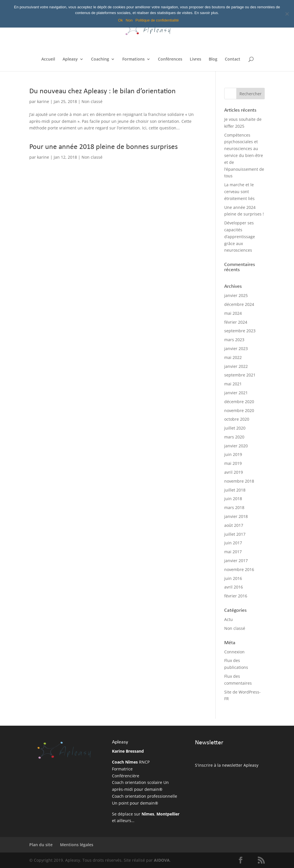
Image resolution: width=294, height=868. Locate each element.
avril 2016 (233, 587)
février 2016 (235, 596)
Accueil (48, 59)
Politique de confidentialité (157, 20)
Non (129, 20)
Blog (213, 59)
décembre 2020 (239, 401)
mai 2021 (233, 384)
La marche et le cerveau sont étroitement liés (239, 191)
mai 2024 (233, 313)
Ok (120, 20)
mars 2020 (234, 437)
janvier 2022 (236, 366)
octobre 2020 (236, 419)
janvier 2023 (236, 348)
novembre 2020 (239, 410)
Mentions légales (76, 844)
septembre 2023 (240, 330)
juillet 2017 (234, 534)
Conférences (170, 59)
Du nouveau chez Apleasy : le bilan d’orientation (102, 91)
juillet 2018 (234, 490)
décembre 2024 (239, 304)
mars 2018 (234, 507)
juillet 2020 (234, 428)
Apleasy (70, 59)
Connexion (234, 652)
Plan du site (41, 844)
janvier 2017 (236, 560)
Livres (195, 59)
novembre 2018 (239, 481)
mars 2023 (234, 339)
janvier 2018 (236, 516)
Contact (232, 59)
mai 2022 (233, 357)
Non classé (92, 101)
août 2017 (233, 525)
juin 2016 (233, 578)
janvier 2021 (236, 392)
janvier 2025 (236, 295)
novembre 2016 (239, 569)
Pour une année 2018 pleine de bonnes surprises (103, 147)
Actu (228, 619)
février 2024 (235, 322)
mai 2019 (233, 463)
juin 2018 (233, 498)
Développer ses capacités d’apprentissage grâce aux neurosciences (239, 236)
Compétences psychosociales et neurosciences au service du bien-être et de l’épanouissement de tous (244, 155)
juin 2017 (233, 542)
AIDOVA (162, 860)
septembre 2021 (240, 375)
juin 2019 (233, 454)
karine (43, 101)
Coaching (100, 59)
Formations (133, 59)
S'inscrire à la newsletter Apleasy (226, 765)
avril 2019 (233, 472)
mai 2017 (233, 551)
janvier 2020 (236, 445)
